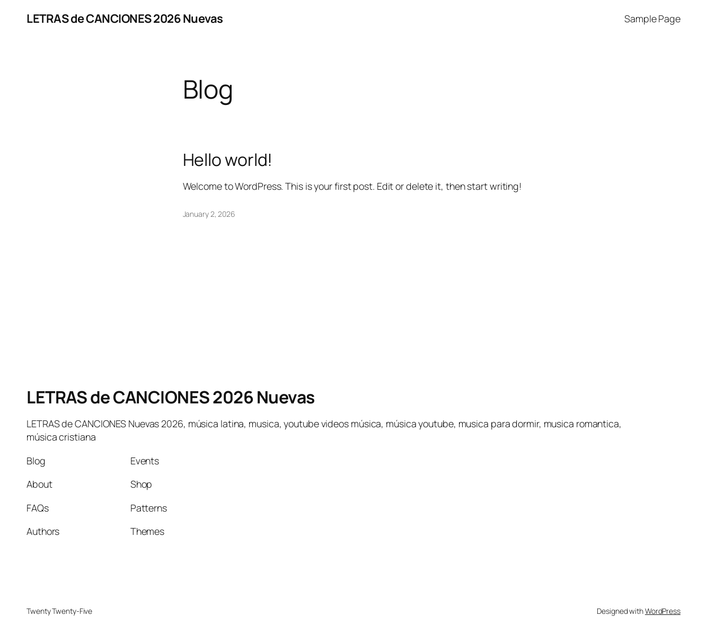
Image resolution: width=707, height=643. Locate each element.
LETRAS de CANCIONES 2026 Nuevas (124, 19)
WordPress (663, 611)
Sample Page (652, 18)
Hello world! (228, 160)
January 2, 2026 (209, 214)
